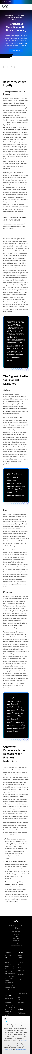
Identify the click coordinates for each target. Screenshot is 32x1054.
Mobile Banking (9, 985)
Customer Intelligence (8, 1001)
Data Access (8, 971)
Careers (20, 957)
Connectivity (8, 955)
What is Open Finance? (21, 1003)
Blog (19, 997)
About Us (20, 955)
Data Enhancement (10, 973)
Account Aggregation (8, 963)
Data (6, 957)
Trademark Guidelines (16, 945)
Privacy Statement (20, 1049)
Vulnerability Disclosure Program (16, 943)
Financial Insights (9, 976)
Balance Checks (9, 966)
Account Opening (9, 998)
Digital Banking (9, 1005)
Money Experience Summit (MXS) (21, 969)
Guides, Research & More (22, 994)
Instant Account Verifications (9, 979)
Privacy (16, 936)
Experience (8, 960)
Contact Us (16, 934)
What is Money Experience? (21, 973)
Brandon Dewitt (22, 977)
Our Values (20, 962)
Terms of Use (16, 940)
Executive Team (22, 960)
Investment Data (9, 982)
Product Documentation (22, 1012)
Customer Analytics (10, 969)
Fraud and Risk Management (9, 1010)
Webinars (20, 999)
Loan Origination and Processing (10, 1014)
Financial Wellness (10, 1007)
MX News (20, 964)
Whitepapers (9, 15)
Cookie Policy (16, 938)
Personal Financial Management (10, 988)
